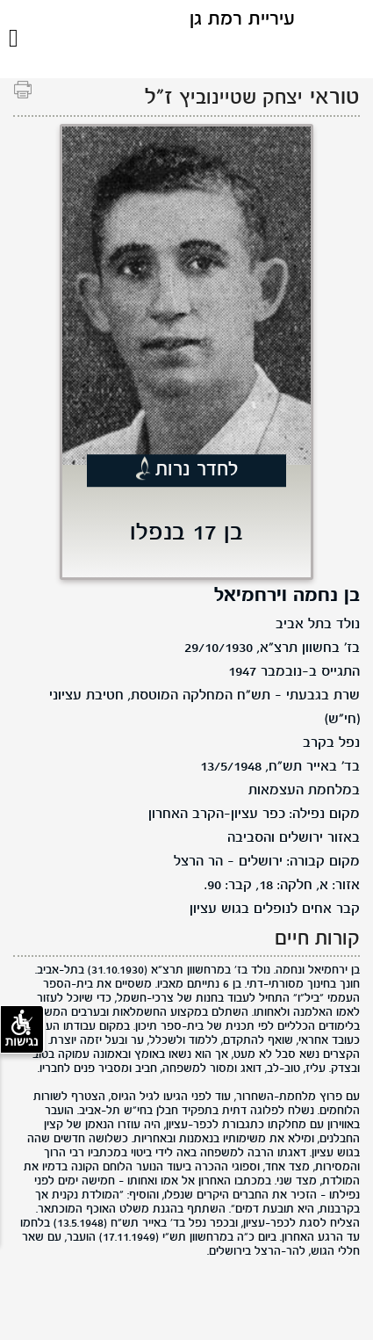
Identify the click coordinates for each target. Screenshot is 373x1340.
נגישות (22, 1029)
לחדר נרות (197, 471)
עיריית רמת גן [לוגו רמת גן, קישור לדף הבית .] (242, 20)
